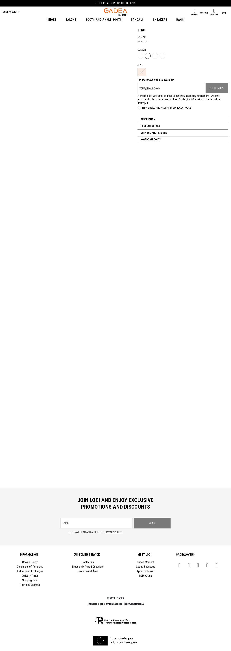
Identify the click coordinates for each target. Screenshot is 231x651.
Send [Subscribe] (152, 523)
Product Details (150, 126)
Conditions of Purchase (30, 566)
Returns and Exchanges (30, 571)
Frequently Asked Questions (88, 566)
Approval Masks (145, 571)
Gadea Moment (145, 562)
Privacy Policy (182, 107)
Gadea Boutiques (145, 566)
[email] (96, 523)
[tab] (183, 119)
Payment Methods (30, 584)
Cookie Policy (30, 562)
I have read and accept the (166, 107)
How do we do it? (150, 139)
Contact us (88, 562)
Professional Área (88, 571)
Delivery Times (29, 575)
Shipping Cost (30, 580)
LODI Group (145, 575)
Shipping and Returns (153, 132)
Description (147, 119)
